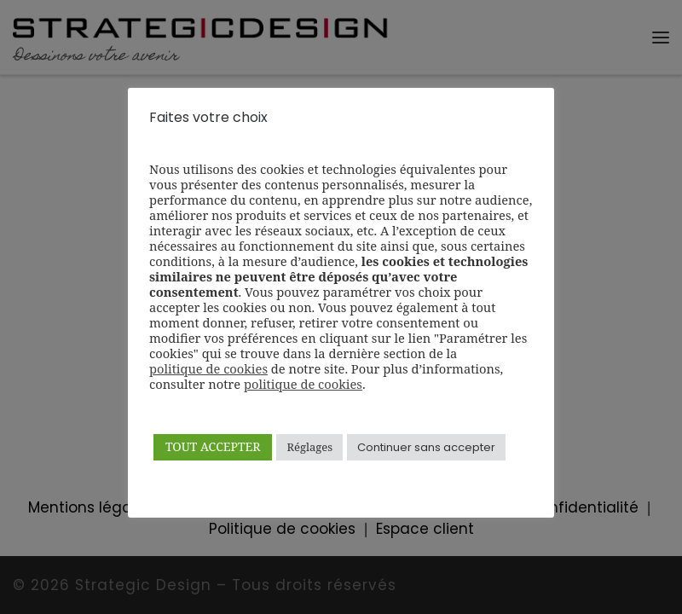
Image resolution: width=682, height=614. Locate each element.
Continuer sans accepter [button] (426, 447)
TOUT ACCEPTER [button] (212, 446)
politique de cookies (208, 368)
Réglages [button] (309, 447)
